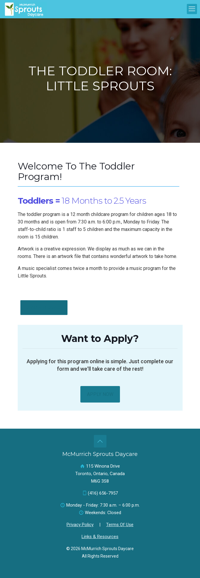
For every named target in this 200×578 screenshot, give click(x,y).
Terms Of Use (119, 524)
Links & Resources (100, 536)
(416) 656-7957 (103, 493)
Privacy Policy (80, 524)
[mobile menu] (192, 9)
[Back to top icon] (100, 441)
